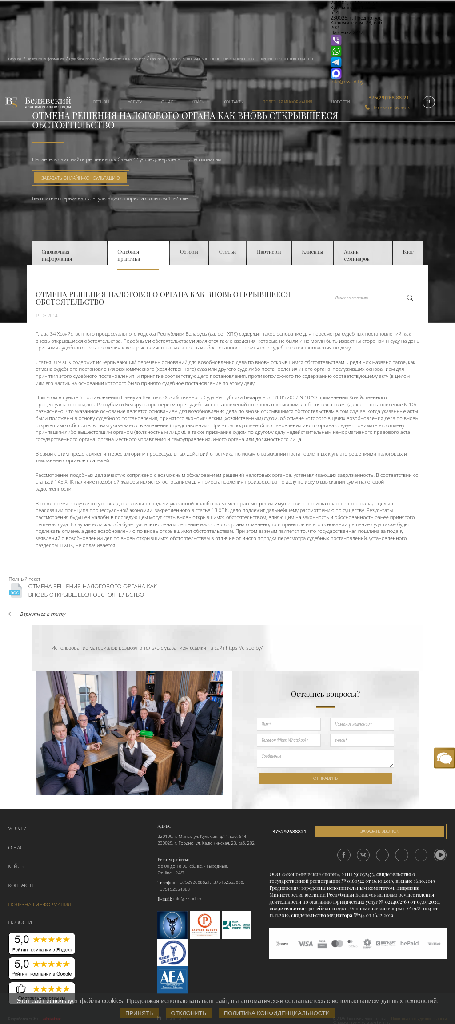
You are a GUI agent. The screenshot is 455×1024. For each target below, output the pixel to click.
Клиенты (312, 251)
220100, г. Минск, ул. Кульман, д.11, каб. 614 (201, 835)
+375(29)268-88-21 (387, 97)
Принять (139, 1013)
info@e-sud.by (347, 81)
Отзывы (101, 102)
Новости (340, 102)
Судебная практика (128, 255)
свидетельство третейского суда (307, 908)
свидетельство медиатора (321, 914)
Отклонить (188, 1013)
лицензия (408, 887)
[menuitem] (98, 103)
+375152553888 (227, 882)
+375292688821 (194, 882)
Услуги (135, 102)
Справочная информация (56, 255)
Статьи (227, 251)
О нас (167, 102)
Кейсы (198, 102)
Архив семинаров (357, 255)
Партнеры (269, 251)
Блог (408, 251)
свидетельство (393, 873)
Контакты (233, 102)
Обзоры (189, 251)
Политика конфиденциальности (277, 1013)
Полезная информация (287, 102)
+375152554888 (173, 888)
